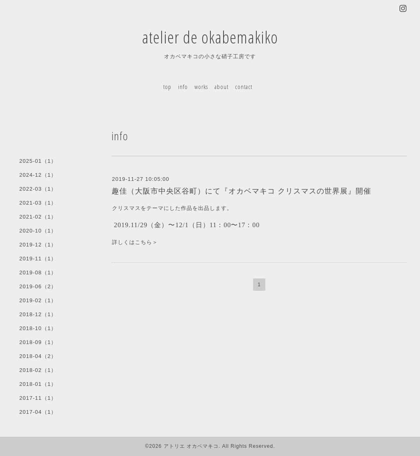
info (183, 86)
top (167, 86)
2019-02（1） (38, 300)
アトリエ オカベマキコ (191, 446)
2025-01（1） (38, 161)
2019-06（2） (38, 286)
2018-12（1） (38, 314)
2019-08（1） (38, 272)
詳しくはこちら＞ (135, 242)
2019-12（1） (38, 245)
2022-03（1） (38, 189)
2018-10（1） (38, 328)
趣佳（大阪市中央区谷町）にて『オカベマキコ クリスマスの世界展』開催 (241, 191)
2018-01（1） (38, 384)
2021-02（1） (38, 217)
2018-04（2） (38, 356)
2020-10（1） (38, 231)
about (221, 86)
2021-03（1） (38, 203)
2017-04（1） (38, 412)
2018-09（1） (38, 342)
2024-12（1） (38, 175)
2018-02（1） (38, 370)
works (201, 86)
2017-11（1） (38, 398)
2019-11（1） (38, 258)
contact (243, 86)
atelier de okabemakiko (210, 37)
